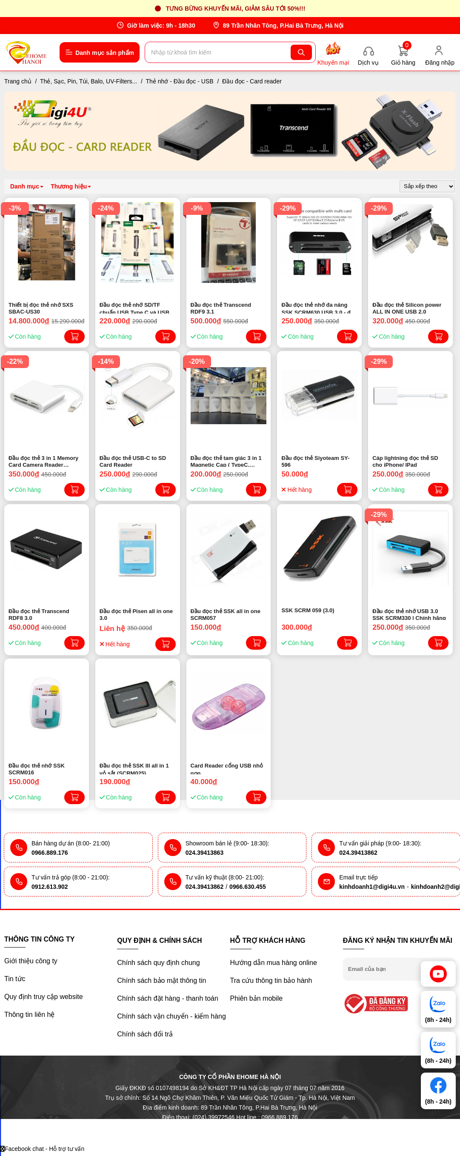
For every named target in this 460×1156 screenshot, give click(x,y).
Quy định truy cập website (43, 996)
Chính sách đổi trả (145, 1034)
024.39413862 (358, 852)
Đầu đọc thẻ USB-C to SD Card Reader (133, 461)
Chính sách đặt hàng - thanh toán (167, 998)
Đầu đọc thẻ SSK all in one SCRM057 (225, 614)
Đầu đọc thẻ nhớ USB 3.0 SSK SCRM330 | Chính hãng (409, 614)
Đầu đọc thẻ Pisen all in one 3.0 (136, 614)
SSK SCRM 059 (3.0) (307, 610)
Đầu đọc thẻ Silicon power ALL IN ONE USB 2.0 (406, 308)
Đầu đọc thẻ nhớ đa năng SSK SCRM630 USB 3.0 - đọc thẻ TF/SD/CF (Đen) (319, 308)
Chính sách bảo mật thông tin (161, 980)
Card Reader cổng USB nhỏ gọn (227, 768)
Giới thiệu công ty (30, 961)
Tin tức (15, 978)
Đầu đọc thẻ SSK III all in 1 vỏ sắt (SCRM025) (134, 768)
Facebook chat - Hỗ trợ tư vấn (42, 1148)
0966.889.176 (49, 852)
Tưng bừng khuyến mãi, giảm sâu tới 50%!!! (236, 8)
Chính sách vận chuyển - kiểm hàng (171, 1016)
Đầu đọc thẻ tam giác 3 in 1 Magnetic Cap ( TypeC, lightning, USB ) (226, 461)
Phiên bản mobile (256, 998)
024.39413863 (205, 852)
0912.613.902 (49, 886)
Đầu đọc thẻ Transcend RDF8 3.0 (39, 614)
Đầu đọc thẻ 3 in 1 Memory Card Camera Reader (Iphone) (43, 461)
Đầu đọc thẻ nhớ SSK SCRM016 (37, 768)
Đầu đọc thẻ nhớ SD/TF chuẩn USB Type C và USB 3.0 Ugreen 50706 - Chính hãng (134, 308)
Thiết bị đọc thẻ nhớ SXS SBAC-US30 (41, 308)
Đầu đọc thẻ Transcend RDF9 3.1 (221, 308)
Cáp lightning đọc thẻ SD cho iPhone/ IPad (405, 461)
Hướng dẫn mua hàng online (273, 962)
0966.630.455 (247, 886)
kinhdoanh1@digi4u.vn (372, 886)
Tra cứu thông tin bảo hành (271, 980)
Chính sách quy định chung (158, 962)
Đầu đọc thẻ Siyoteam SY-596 (315, 461)
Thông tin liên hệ (29, 1014)
